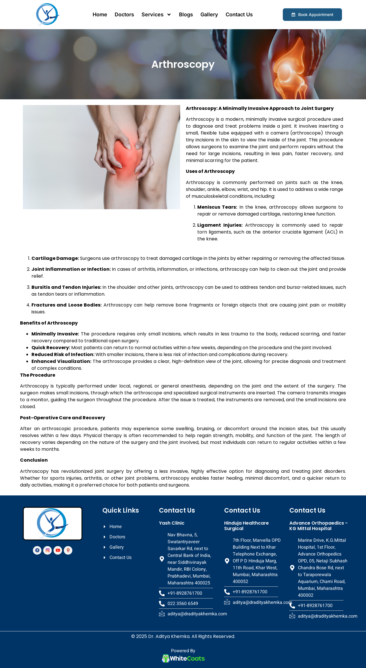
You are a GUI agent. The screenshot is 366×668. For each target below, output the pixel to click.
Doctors (124, 14)
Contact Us (239, 14)
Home (100, 14)
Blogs (186, 14)
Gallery (209, 14)
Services (157, 14)
